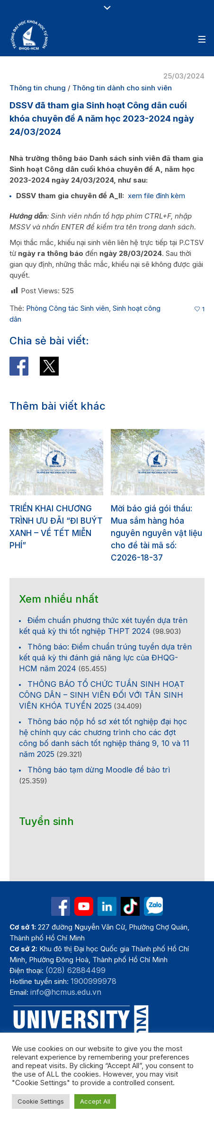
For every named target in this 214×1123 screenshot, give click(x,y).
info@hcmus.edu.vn (65, 992)
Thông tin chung (37, 87)
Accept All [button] (95, 1101)
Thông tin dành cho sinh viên (122, 87)
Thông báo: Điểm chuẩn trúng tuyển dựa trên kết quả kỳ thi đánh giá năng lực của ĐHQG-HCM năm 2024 (105, 657)
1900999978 (93, 981)
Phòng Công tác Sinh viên (67, 308)
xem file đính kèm (156, 195)
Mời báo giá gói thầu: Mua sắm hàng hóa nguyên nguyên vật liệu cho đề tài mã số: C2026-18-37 (156, 533)
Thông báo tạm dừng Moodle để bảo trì (98, 769)
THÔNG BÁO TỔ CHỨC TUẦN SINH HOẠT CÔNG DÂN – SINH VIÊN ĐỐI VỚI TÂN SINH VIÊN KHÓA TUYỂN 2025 (102, 695)
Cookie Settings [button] (41, 1101)
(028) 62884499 (75, 970)
